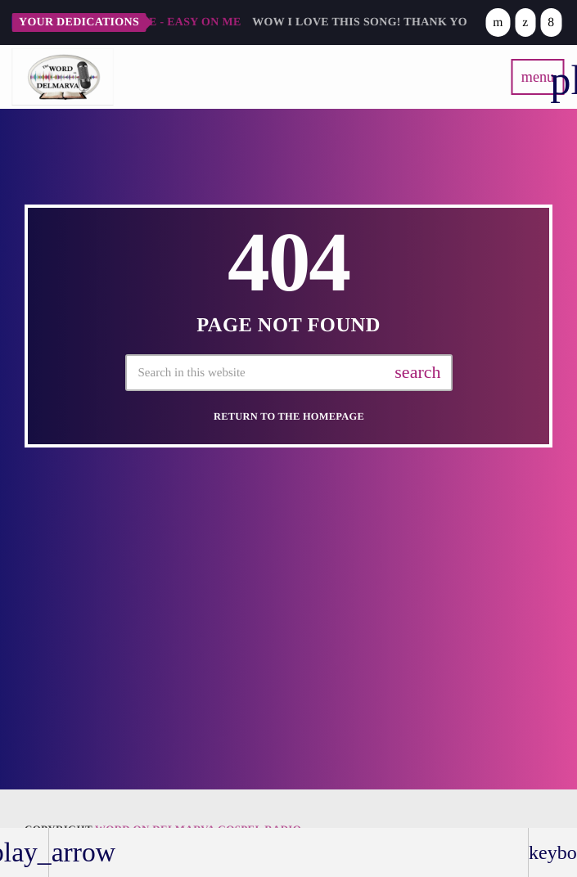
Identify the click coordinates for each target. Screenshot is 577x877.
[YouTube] (497, 22)
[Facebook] (550, 22)
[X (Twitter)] (525, 22)
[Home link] (62, 77)
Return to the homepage (289, 416)
